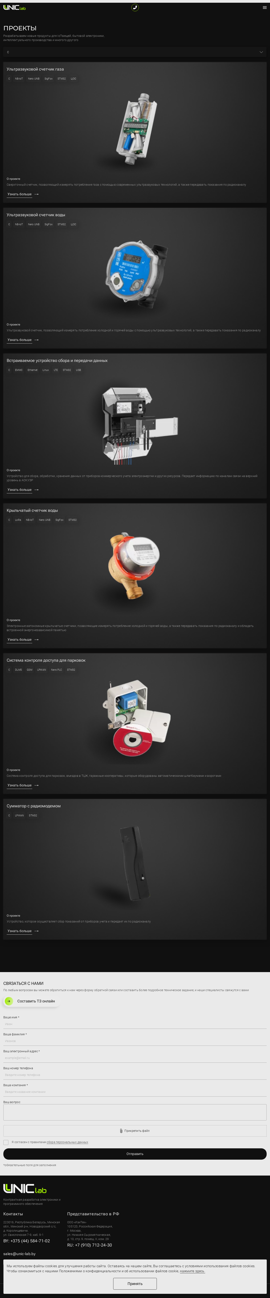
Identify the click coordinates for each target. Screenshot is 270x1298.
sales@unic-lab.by (19, 1254)
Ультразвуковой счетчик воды (36, 214)
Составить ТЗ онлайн (30, 1001)
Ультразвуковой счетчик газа (35, 69)
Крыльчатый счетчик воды (32, 510)
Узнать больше (19, 194)
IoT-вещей (64, 35)
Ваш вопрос (11, 1102)
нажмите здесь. (192, 1271)
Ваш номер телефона (18, 1068)
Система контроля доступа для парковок (46, 660)
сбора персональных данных (67, 1142)
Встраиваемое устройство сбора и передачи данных (57, 360)
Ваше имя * (11, 1017)
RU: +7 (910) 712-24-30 (89, 1245)
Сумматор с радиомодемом (34, 805)
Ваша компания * (15, 1085)
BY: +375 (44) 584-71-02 (26, 1240)
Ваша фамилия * (15, 1034)
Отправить (135, 1154)
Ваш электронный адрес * (21, 1051)
